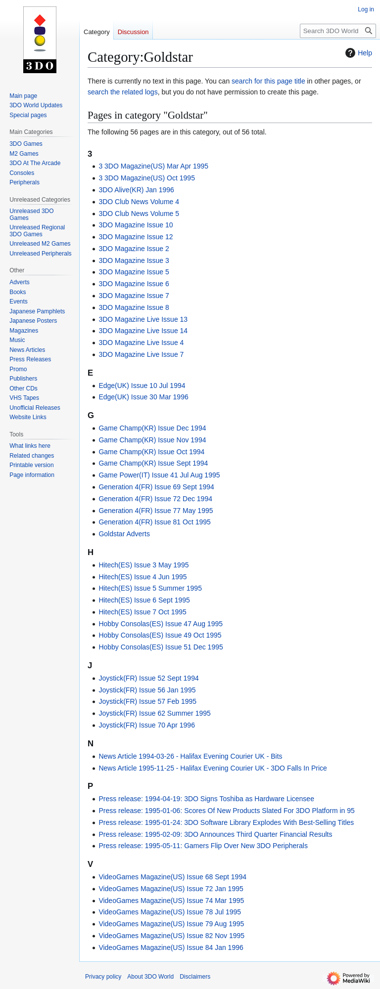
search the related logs (123, 92)
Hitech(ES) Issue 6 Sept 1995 (144, 600)
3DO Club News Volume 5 (138, 213)
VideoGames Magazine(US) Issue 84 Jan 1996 (170, 947)
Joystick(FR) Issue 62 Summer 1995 (154, 713)
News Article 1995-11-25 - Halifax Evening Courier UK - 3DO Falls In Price (212, 768)
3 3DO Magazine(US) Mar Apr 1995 (153, 166)
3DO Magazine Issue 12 (135, 237)
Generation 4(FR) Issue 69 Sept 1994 (156, 487)
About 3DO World (150, 976)
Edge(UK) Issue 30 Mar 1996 (143, 397)
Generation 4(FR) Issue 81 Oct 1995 (154, 522)
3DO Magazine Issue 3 (133, 260)
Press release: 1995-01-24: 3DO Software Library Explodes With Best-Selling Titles (226, 822)
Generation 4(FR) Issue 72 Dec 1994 (155, 499)
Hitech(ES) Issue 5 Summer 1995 (150, 588)
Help (357, 53)
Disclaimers (195, 976)
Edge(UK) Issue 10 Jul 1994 (141, 385)
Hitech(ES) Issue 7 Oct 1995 (142, 612)
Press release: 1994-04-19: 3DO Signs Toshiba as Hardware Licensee (206, 799)
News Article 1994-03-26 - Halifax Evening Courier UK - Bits (190, 756)
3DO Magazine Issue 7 (133, 296)
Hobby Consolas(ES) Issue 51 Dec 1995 (160, 647)
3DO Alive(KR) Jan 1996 (136, 190)
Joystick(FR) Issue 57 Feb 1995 (147, 701)
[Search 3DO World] (338, 31)
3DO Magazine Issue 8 (133, 307)
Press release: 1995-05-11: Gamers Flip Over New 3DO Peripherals (203, 846)
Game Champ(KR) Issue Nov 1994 (152, 440)
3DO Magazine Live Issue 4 (141, 342)
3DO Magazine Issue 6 (133, 284)
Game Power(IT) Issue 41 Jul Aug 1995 (159, 475)
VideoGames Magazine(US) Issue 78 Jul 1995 (169, 912)
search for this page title (268, 81)
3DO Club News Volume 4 (138, 202)
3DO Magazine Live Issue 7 (141, 354)
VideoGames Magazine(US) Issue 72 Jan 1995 (170, 889)
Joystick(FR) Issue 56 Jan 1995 (146, 690)
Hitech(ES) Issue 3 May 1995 (143, 565)
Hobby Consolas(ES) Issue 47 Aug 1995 (160, 624)
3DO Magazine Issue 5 (133, 272)
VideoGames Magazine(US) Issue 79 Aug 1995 (171, 924)
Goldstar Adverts (124, 534)
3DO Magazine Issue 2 (133, 249)
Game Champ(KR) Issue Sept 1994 (153, 463)
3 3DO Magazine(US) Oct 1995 (146, 178)
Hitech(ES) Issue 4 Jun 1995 (142, 577)
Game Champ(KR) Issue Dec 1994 (152, 428)
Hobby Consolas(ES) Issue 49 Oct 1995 (159, 635)
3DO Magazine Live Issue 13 (143, 319)
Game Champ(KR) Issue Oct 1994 (151, 452)
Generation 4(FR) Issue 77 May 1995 (155, 511)
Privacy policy (103, 976)
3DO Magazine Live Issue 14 (143, 331)
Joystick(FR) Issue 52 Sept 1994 (148, 678)
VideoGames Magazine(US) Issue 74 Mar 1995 (171, 900)
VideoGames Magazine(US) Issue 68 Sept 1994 (172, 877)
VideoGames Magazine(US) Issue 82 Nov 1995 (171, 936)
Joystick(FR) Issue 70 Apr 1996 (146, 725)
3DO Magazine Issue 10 (135, 225)
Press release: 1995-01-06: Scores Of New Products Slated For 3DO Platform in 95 (226, 811)
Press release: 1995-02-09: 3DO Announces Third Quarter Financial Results (215, 834)
